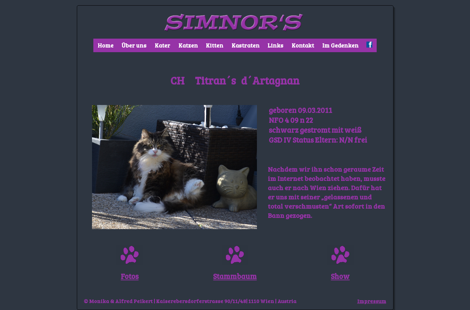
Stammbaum (235, 276)
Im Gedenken (340, 45)
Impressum (371, 300)
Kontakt (303, 45)
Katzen (188, 45)
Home (105, 45)
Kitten (214, 45)
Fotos (130, 276)
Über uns (133, 45)
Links (275, 45)
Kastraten (246, 45)
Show (340, 276)
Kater (162, 45)
